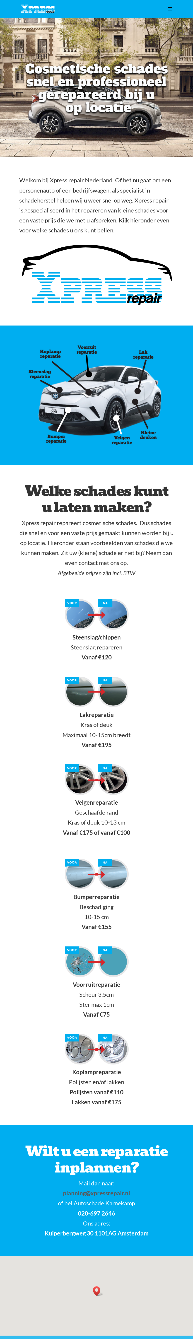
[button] (98, 1291)
